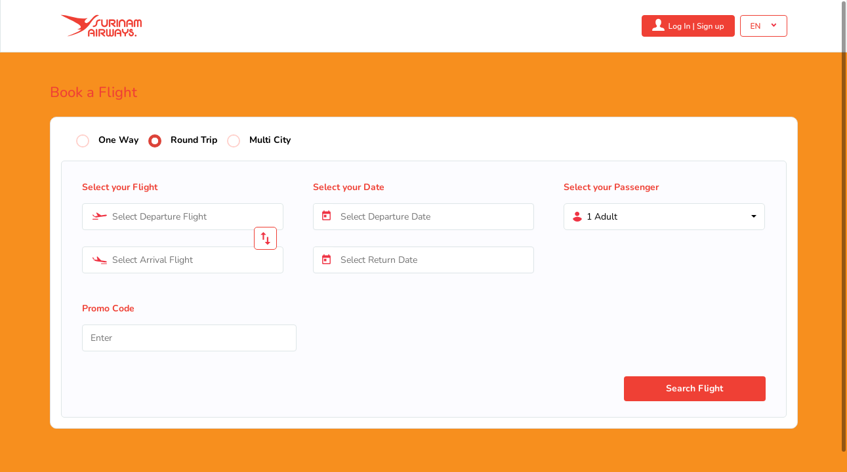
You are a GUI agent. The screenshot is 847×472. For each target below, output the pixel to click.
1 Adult (602, 216)
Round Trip (194, 140)
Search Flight (694, 388)
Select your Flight (119, 187)
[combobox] (182, 216)
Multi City (270, 140)
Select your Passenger (611, 187)
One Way (118, 140)
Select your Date (348, 187)
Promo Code (108, 308)
